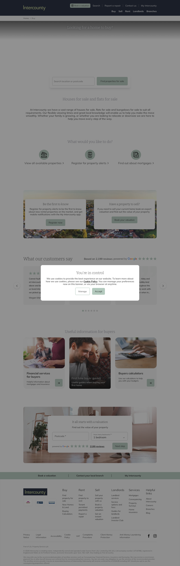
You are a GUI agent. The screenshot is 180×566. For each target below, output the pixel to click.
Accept (98, 291)
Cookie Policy (90, 281)
